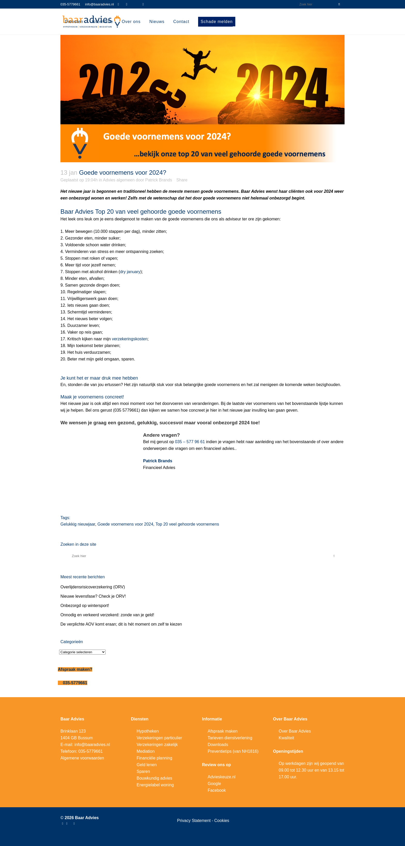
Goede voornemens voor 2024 (125, 524)
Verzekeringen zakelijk (157, 744)
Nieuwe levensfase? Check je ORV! (93, 596)
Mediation (145, 751)
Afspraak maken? (75, 669)
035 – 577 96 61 (190, 442)
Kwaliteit (286, 738)
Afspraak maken (223, 731)
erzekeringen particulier (160, 738)
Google (214, 783)
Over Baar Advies (295, 731)
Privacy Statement (194, 820)
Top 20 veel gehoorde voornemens (187, 524)
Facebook (217, 790)
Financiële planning (154, 758)
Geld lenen (147, 765)
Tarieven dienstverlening (230, 738)
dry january (130, 272)
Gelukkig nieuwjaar (77, 524)
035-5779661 (70, 4)
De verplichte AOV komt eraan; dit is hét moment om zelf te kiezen (121, 624)
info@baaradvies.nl (99, 4)
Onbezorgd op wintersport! (84, 605)
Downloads (218, 744)
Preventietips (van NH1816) (233, 751)
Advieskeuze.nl (222, 777)
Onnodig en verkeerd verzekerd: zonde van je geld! (107, 615)
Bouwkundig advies (154, 778)
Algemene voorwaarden (82, 758)
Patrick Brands (158, 180)
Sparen (143, 771)
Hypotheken (148, 731)
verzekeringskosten (129, 339)
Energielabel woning (155, 785)
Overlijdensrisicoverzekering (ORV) (92, 587)
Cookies (221, 820)
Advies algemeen (119, 180)
